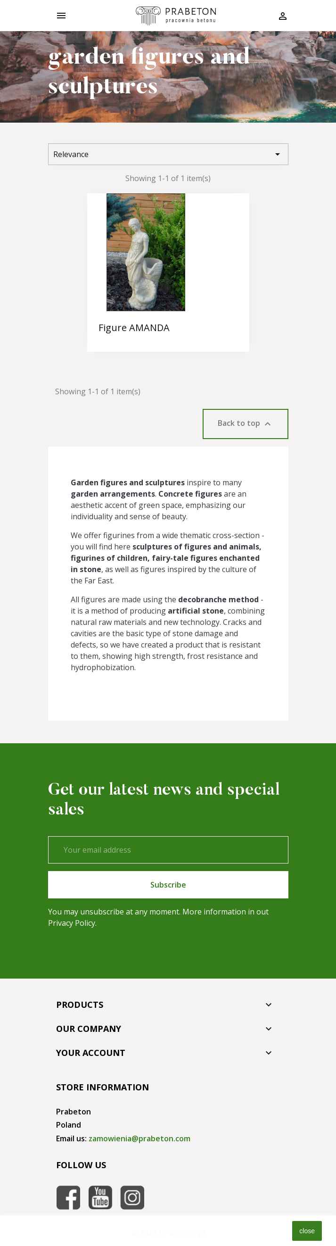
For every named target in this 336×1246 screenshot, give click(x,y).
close (307, 1231)
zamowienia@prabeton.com (139, 1138)
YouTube (100, 1197)
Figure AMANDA (134, 327)
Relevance (168, 154)
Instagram (132, 1197)
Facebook (68, 1197)
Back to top (245, 424)
